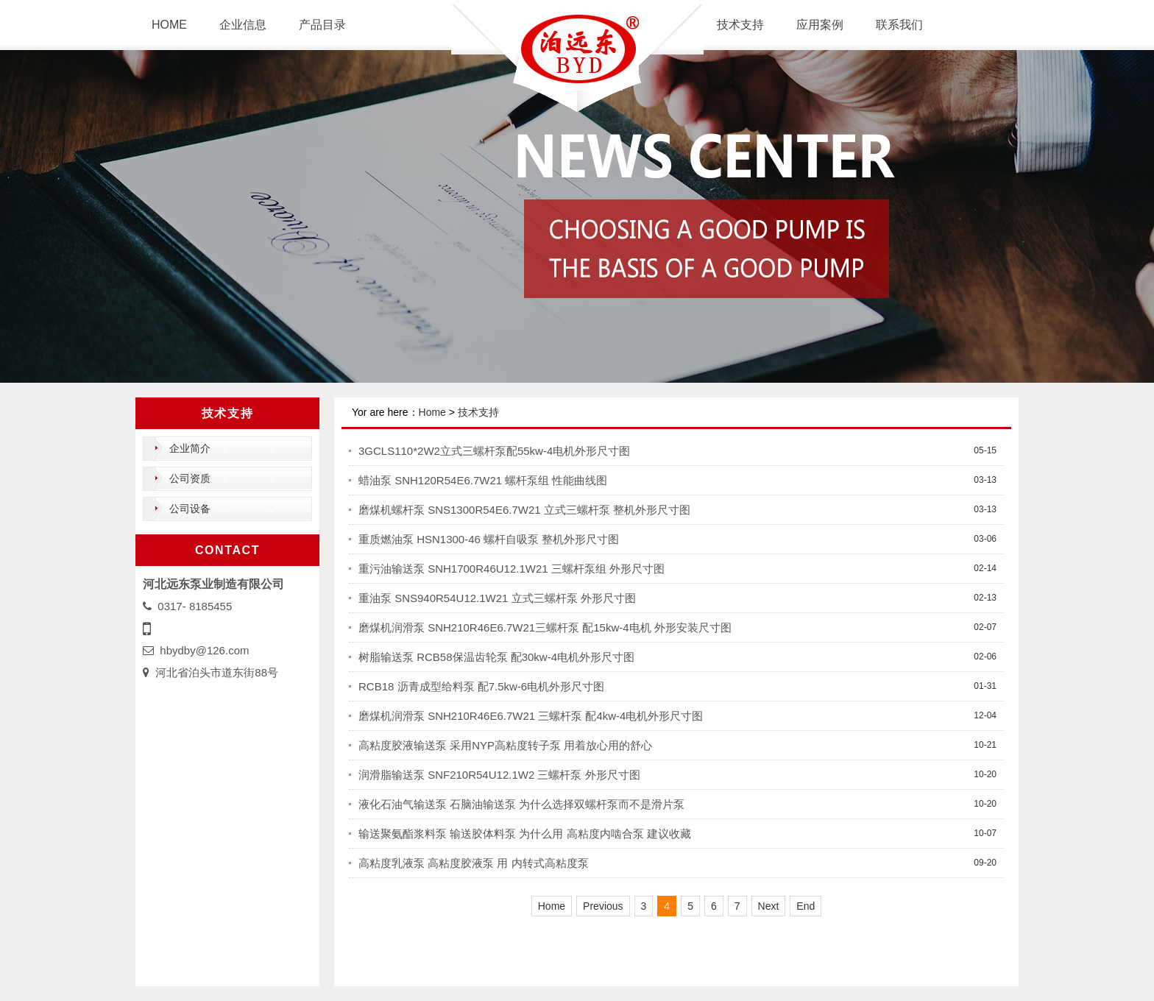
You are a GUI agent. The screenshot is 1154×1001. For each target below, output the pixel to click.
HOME (169, 24)
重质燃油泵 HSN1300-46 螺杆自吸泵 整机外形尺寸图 (488, 539)
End (805, 906)
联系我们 (899, 24)
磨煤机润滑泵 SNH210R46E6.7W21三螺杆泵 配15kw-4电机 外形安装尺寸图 (545, 627)
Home (432, 412)
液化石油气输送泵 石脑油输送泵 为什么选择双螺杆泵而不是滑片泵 (521, 804)
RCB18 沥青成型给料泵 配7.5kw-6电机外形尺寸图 (481, 686)
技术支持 (740, 24)
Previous (603, 906)
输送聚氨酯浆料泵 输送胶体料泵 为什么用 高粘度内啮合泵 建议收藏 (524, 833)
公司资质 (189, 478)
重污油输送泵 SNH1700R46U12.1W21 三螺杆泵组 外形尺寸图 (511, 568)
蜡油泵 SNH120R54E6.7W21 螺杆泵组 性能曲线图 (482, 480)
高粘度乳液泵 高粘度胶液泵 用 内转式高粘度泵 (473, 863)
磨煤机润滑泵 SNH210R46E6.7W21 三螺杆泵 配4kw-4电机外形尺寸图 (530, 716)
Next (768, 906)
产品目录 (322, 24)
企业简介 (189, 448)
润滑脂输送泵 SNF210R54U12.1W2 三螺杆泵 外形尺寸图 (499, 774)
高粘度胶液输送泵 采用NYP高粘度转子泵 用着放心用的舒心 (505, 745)
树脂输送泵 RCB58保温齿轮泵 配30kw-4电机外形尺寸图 (496, 657)
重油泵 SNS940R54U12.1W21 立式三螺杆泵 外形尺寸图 (497, 598)
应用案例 (819, 24)
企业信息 (242, 24)
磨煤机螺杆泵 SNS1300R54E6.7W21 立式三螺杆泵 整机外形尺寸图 (524, 509)
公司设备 (189, 508)
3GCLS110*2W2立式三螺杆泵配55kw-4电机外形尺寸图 (494, 451)
